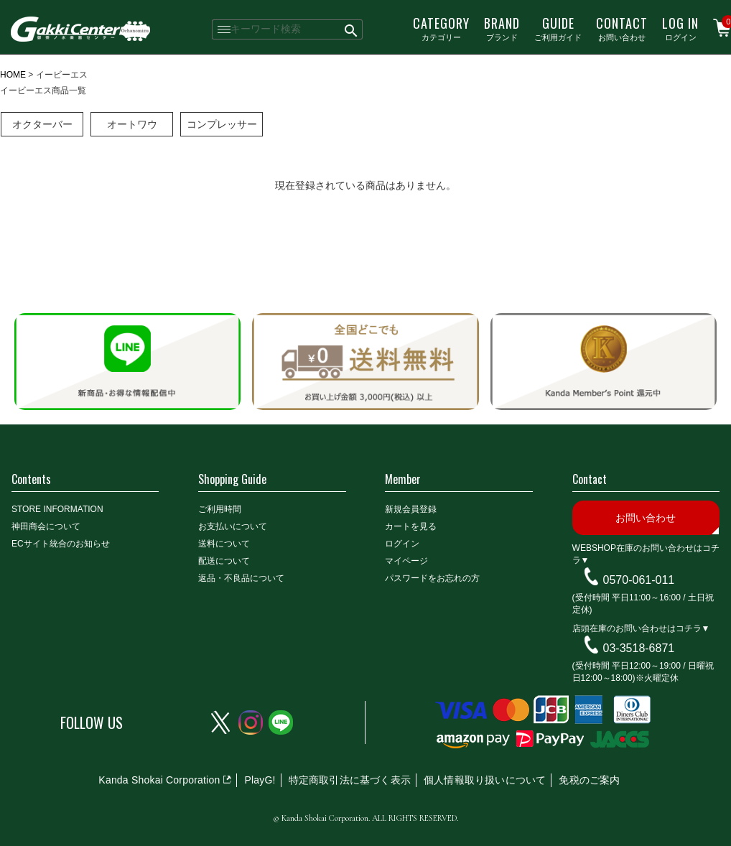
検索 (351, 29)
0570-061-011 (639, 580)
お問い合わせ (622, 28)
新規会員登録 (411, 509)
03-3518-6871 (639, 648)
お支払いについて (232, 526)
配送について (224, 561)
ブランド (502, 28)
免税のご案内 (589, 780)
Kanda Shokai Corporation (159, 780)
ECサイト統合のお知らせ (60, 544)
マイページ (406, 561)
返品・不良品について (241, 578)
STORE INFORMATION (57, 509)
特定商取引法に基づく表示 (350, 780)
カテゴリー (441, 28)
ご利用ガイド (558, 28)
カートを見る (411, 526)
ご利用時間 (219, 509)
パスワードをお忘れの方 (432, 578)
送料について (224, 544)
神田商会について (45, 526)
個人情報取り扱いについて (485, 780)
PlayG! (259, 780)
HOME (13, 75)
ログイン (680, 28)
